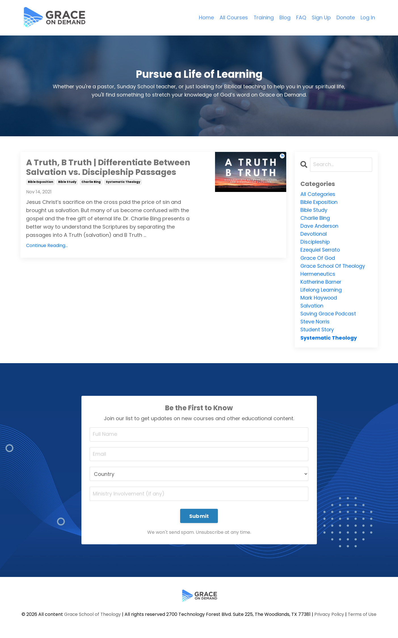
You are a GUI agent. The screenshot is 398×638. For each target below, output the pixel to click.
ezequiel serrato (320, 251)
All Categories (318, 194)
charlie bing (91, 182)
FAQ (301, 17)
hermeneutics (318, 275)
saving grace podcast (328, 316)
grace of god (318, 259)
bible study (67, 182)
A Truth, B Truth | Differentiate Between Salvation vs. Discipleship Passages (111, 168)
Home (206, 17)
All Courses (233, 17)
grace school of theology (333, 267)
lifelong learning (321, 292)
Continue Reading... (47, 246)
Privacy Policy (329, 618)
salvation (312, 308)
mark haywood (319, 300)
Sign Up (321, 17)
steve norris (315, 325)
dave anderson (319, 226)
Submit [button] (199, 520)
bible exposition (40, 182)
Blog (284, 17)
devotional (313, 235)
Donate (345, 17)
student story (317, 333)
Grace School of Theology (92, 618)
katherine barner (321, 284)
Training (263, 17)
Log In (368, 17)
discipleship (315, 243)
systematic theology (123, 182)
